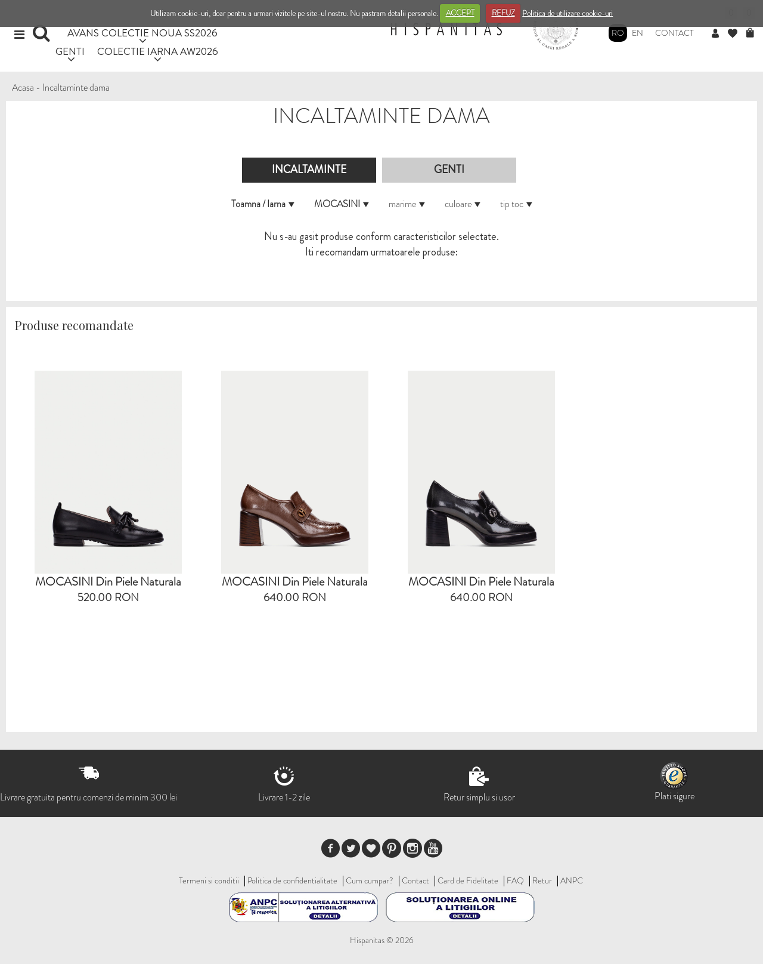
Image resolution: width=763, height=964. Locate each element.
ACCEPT (460, 13)
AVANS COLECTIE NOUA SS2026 (142, 32)
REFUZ (503, 13)
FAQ (515, 880)
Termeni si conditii (209, 880)
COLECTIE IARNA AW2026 (157, 51)
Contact (674, 33)
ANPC (571, 880)
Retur (542, 880)
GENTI (70, 51)
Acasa (23, 87)
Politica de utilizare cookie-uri (567, 13)
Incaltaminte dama (76, 87)
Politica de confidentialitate (292, 880)
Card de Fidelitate (468, 880)
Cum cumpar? (369, 880)
